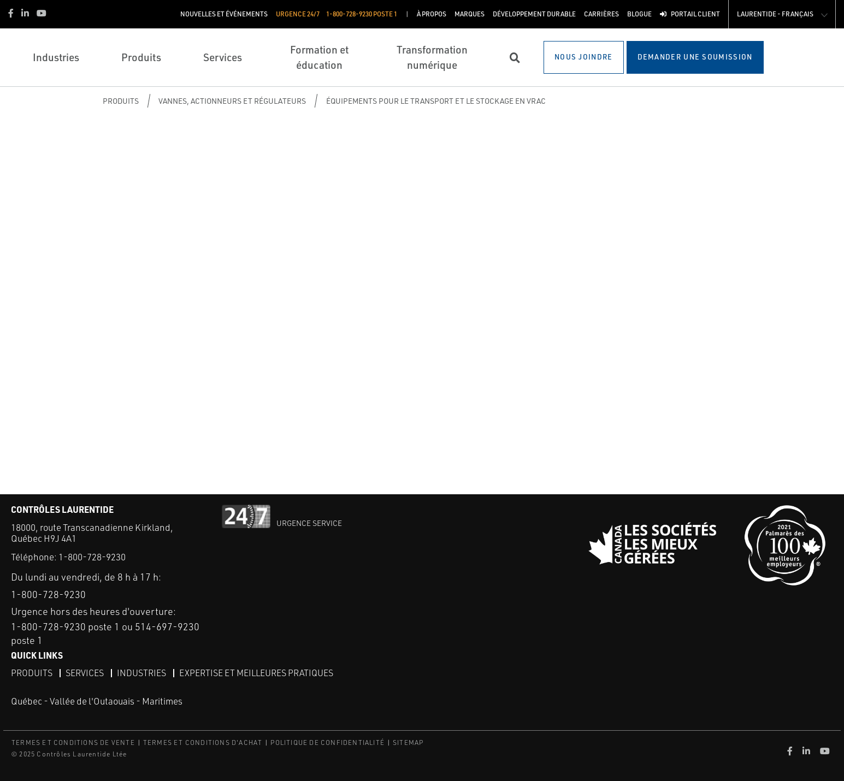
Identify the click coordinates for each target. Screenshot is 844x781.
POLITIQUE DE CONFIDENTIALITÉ (327, 742)
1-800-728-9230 (92, 557)
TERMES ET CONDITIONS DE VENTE (73, 742)
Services (85, 672)
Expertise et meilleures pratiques (256, 672)
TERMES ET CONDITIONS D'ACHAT (203, 742)
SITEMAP (408, 742)
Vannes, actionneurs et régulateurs (232, 100)
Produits (121, 100)
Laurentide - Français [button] (775, 14)
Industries (141, 672)
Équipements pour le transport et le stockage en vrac (436, 100)
